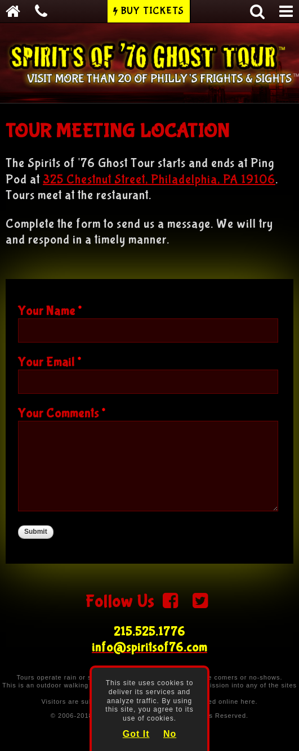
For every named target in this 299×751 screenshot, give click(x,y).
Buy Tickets (152, 11)
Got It (136, 734)
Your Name (50, 311)
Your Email (49, 362)
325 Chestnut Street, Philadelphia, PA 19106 (159, 179)
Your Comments (61, 413)
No (169, 734)
